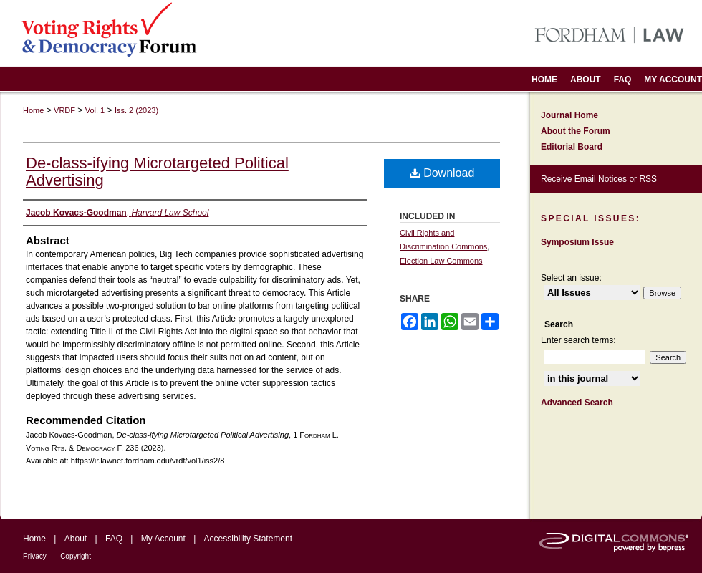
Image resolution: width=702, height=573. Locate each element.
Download (442, 173)
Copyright (75, 556)
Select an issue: (571, 278)
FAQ (113, 539)
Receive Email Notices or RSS (599, 179)
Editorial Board (571, 147)
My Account (163, 539)
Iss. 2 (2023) (136, 110)
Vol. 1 (95, 110)
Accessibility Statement (248, 539)
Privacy (35, 556)
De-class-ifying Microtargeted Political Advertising (157, 171)
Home (33, 110)
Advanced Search (577, 403)
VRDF (64, 110)
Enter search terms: (578, 340)
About (75, 539)
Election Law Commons (441, 260)
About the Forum (575, 131)
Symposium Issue (577, 242)
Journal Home (569, 115)
